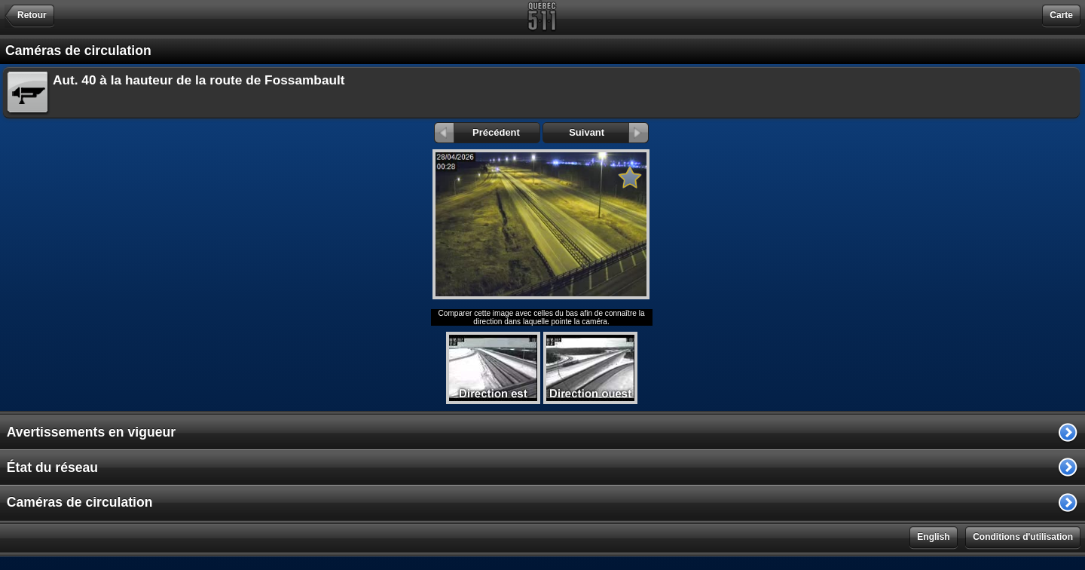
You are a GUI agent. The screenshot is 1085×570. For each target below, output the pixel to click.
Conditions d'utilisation (1023, 537)
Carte (1061, 15)
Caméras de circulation (80, 502)
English (933, 537)
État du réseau (52, 467)
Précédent (477, 132)
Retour (32, 15)
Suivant (608, 132)
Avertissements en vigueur (91, 432)
